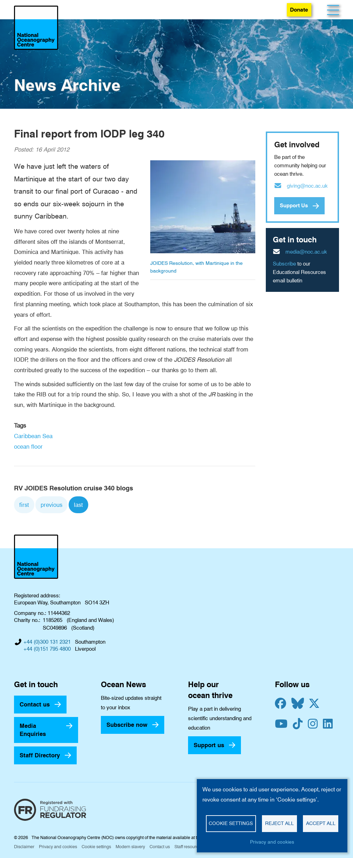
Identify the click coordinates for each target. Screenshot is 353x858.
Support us (209, 745)
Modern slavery (130, 846)
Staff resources (188, 846)
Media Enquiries (33, 729)
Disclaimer (24, 846)
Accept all (320, 823)
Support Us (294, 205)
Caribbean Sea (33, 436)
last (78, 504)
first (24, 504)
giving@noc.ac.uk (307, 186)
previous (51, 504)
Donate (299, 9)
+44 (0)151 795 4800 (47, 649)
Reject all (279, 823)
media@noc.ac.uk (306, 252)
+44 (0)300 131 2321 (47, 642)
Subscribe (284, 264)
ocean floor (28, 446)
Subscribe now (126, 724)
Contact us (35, 704)
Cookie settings (96, 846)
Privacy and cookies (58, 846)
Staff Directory (40, 755)
